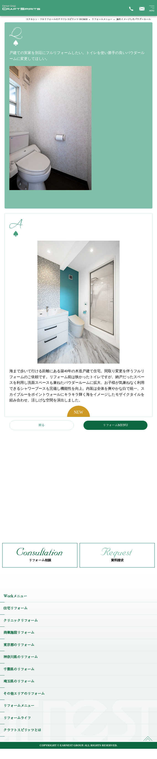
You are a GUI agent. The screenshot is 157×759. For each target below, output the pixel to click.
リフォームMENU (115, 425)
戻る (41, 425)
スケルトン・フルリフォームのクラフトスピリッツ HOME (57, 19)
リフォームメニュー (102, 19)
